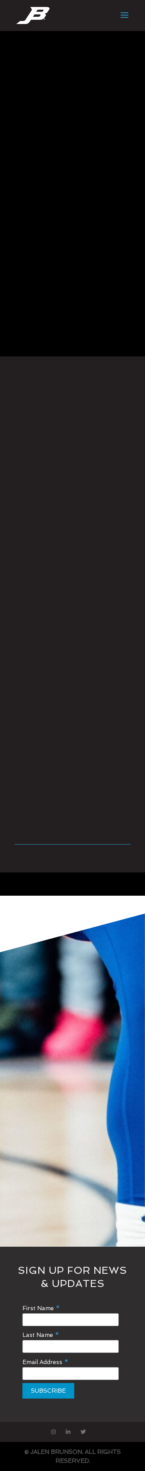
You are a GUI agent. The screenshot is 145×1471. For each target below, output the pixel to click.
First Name (41, 1308)
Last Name (40, 1335)
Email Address (45, 1362)
